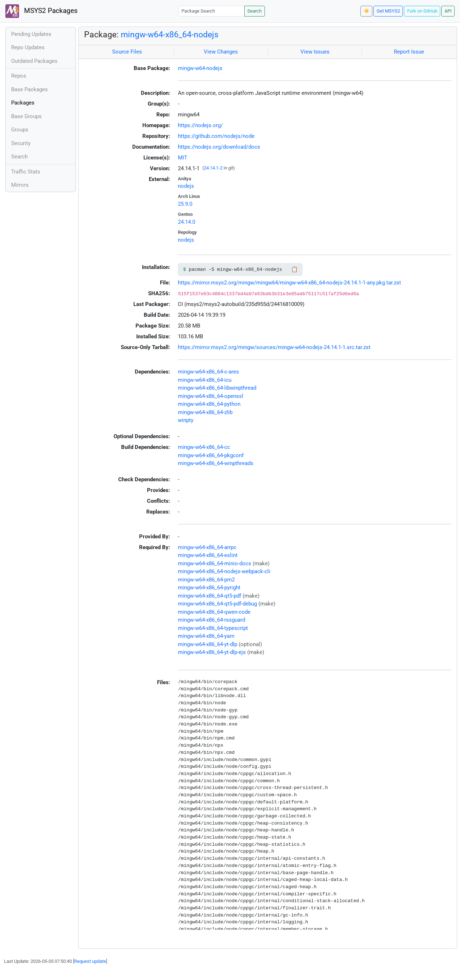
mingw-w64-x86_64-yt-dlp (207, 644)
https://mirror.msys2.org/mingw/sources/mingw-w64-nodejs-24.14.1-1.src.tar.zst (274, 347)
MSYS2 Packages (41, 11)
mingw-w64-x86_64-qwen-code (214, 612)
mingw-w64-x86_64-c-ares (208, 371)
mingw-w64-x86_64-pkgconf (211, 455)
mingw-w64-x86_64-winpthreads (215, 463)
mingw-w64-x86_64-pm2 (206, 579)
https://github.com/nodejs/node (216, 136)
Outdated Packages (34, 61)
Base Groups (26, 116)
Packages (22, 102)
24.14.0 (186, 222)
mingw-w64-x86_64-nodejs (169, 34)
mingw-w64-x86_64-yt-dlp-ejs (212, 652)
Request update (90, 961)
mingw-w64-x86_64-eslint (208, 555)
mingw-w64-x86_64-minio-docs (214, 563)
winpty (185, 420)
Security (21, 143)
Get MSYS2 (388, 11)
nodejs (186, 186)
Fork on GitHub (422, 11)
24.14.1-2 (213, 168)
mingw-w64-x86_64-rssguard (211, 620)
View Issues (315, 51)
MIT (182, 157)
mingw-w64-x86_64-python (209, 404)
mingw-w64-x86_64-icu (204, 380)
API (448, 11)
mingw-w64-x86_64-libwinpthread (217, 388)
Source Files (127, 51)
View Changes (221, 51)
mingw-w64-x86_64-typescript (213, 628)
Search (254, 11)
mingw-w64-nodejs (200, 68)
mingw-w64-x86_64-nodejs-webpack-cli (224, 571)
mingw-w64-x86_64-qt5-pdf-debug (217, 603)
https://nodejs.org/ (200, 125)
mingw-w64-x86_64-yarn (206, 636)
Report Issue (409, 51)
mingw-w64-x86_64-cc (204, 447)
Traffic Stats (25, 171)
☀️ (366, 11)
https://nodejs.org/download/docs (219, 147)
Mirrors (20, 185)
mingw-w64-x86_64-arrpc (207, 547)
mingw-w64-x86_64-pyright (209, 587)
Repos (18, 76)
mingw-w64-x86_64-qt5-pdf (209, 596)
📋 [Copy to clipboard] (294, 269)
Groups (19, 129)
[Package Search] (212, 11)
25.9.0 (185, 204)
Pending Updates (31, 34)
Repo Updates (28, 47)
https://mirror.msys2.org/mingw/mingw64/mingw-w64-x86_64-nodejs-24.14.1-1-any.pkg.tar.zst (289, 282)
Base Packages (29, 89)
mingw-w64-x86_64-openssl (210, 396)
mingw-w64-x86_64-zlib (205, 412)
